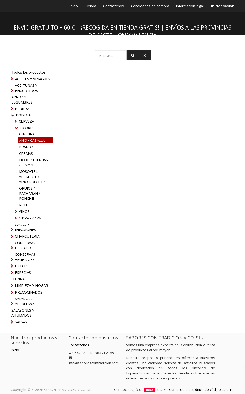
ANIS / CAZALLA (32, 140)
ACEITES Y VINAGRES (32, 78)
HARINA (18, 279)
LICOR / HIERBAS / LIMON (33, 162)
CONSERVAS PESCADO (25, 245)
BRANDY (26, 146)
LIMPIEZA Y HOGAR (31, 285)
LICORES (27, 127)
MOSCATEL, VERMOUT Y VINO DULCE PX (32, 176)
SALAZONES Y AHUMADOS (22, 313)
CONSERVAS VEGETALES (25, 257)
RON (23, 205)
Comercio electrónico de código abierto (201, 389)
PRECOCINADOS (28, 292)
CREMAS (26, 153)
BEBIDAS (22, 108)
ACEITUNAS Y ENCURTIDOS (26, 88)
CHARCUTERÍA (27, 236)
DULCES (21, 266)
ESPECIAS (23, 272)
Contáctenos (79, 345)
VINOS (24, 211)
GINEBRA (26, 133)
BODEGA (23, 115)
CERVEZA (26, 121)
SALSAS (21, 321)
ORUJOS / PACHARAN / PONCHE (29, 193)
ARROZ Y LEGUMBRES (22, 99)
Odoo (150, 390)
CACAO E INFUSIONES (25, 227)
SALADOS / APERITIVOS (25, 301)
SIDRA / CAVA (30, 218)
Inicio (15, 350)
